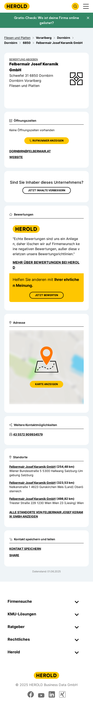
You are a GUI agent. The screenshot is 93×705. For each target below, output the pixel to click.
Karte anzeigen (46, 384)
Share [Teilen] (14, 555)
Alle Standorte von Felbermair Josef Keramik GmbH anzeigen (46, 514)
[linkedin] (52, 694)
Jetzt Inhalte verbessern (46, 190)
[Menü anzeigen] (86, 6)
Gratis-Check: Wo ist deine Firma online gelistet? (46, 20)
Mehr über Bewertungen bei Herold (46, 265)
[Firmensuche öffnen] (75, 6)
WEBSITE (16, 157)
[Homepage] (17, 6)
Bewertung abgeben (23, 59)
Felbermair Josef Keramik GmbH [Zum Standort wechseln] (32, 466)
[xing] (62, 694)
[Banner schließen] (87, 17)
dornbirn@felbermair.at (30, 151)
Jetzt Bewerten (46, 295)
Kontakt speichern (25, 548)
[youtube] (41, 694)
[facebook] (30, 694)
